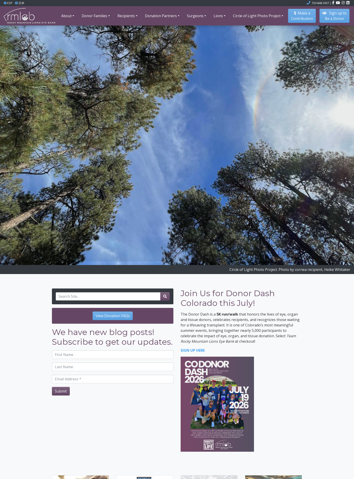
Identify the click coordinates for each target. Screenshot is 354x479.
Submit (61, 391)
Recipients (126, 15)
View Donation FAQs (112, 315)
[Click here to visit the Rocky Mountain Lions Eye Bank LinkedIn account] (347, 3)
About (66, 15)
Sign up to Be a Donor (334, 16)
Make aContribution (302, 16)
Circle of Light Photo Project (257, 15)
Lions (218, 15)
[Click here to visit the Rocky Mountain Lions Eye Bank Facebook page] (333, 3)
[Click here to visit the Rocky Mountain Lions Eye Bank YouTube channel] (338, 3)
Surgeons (195, 15)
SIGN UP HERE (193, 350)
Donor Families (94, 15)
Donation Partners (161, 15)
